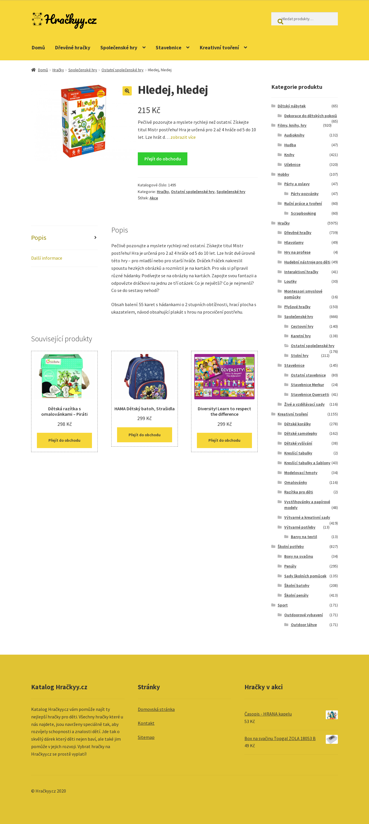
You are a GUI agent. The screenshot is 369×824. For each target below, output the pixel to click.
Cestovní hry (302, 326)
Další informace (46, 258)
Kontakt (146, 723)
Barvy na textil (304, 536)
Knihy (289, 154)
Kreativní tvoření (219, 47)
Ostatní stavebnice (308, 375)
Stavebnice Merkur (307, 384)
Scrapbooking (303, 213)
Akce (154, 198)
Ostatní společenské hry (122, 69)
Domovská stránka (156, 709)
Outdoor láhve (304, 624)
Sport (283, 605)
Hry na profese (297, 252)
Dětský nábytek (292, 105)
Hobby (283, 174)
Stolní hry (299, 355)
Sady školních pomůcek (305, 575)
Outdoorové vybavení (303, 614)
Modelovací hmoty (300, 472)
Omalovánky (295, 482)
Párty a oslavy (297, 183)
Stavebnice (168, 47)
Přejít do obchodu (162, 159)
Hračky (58, 69)
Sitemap (146, 737)
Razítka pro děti (298, 492)
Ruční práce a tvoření (303, 203)
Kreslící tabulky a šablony (307, 462)
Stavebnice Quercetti (310, 394)
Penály (290, 566)
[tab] (64, 238)
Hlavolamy (294, 242)
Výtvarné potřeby (299, 527)
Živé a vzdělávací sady (304, 404)
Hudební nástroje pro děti (307, 262)
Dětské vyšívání (298, 443)
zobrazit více (183, 137)
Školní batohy (296, 585)
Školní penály (296, 595)
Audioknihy (294, 135)
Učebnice (292, 164)
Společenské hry (118, 47)
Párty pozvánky (305, 193)
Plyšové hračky (297, 306)
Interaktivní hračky (301, 271)
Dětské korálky (297, 423)
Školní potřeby (291, 546)
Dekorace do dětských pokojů (310, 115)
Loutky (290, 281)
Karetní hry (301, 335)
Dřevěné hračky (72, 47)
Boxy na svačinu (298, 556)
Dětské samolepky (300, 433)
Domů (38, 47)
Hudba (290, 144)
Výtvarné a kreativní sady (307, 517)
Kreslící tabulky (298, 453)
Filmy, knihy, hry (292, 125)
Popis (38, 237)
